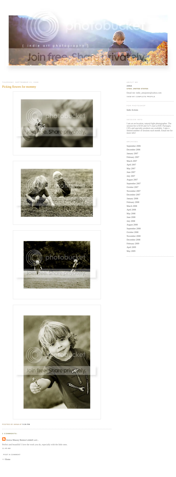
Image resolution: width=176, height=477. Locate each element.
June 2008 (131, 217)
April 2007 (131, 164)
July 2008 (131, 221)
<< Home (6, 459)
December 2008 (133, 239)
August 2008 (132, 224)
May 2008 (131, 213)
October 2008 (132, 232)
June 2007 (131, 172)
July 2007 (131, 176)
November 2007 (134, 191)
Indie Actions (132, 110)
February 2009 (133, 243)
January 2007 (132, 153)
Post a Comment (12, 455)
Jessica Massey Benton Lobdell (19, 440)
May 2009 (131, 251)
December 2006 (133, 149)
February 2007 (133, 157)
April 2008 (131, 209)
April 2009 (131, 247)
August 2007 (132, 179)
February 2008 (133, 202)
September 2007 (134, 183)
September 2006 (134, 146)
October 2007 (132, 187)
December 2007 (133, 194)
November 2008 (134, 236)
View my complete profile (141, 97)
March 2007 (132, 161)
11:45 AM (6, 448)
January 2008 (132, 198)
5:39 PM (26, 424)
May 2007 (131, 168)
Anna (129, 86)
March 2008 (132, 206)
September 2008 (134, 228)
